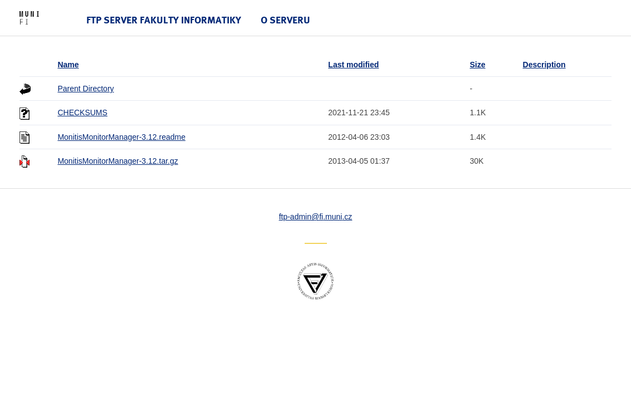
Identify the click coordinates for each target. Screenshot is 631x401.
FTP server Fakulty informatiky (163, 19)
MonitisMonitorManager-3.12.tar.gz (117, 161)
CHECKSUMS (82, 112)
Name (68, 64)
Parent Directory (85, 88)
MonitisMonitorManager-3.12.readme (121, 137)
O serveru (285, 19)
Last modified (353, 64)
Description (544, 64)
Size (478, 64)
